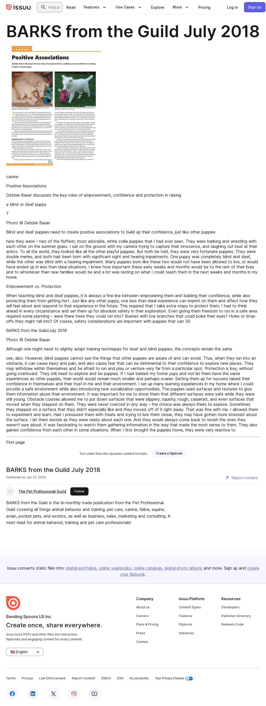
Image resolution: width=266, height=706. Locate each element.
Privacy (27, 678)
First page (15, 442)
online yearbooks (115, 568)
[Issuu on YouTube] (94, 694)
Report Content (83, 678)
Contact (142, 642)
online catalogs (148, 568)
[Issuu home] (18, 7)
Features (185, 616)
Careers (142, 616)
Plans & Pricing (147, 624)
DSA (120, 678)
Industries (186, 633)
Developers (230, 607)
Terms (11, 678)
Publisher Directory (236, 616)
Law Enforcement (52, 678)
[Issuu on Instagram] (74, 694)
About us (143, 607)
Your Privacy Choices (174, 678)
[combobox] (54, 7)
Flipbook (185, 624)
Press (140, 633)
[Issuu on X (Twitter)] (53, 694)
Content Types (190, 607)
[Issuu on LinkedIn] (33, 694)
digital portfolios (81, 568)
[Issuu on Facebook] (12, 694)
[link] (71, 7)
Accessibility (139, 678)
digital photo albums (183, 568)
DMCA (106, 678)
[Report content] (241, 478)
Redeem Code (232, 624)
